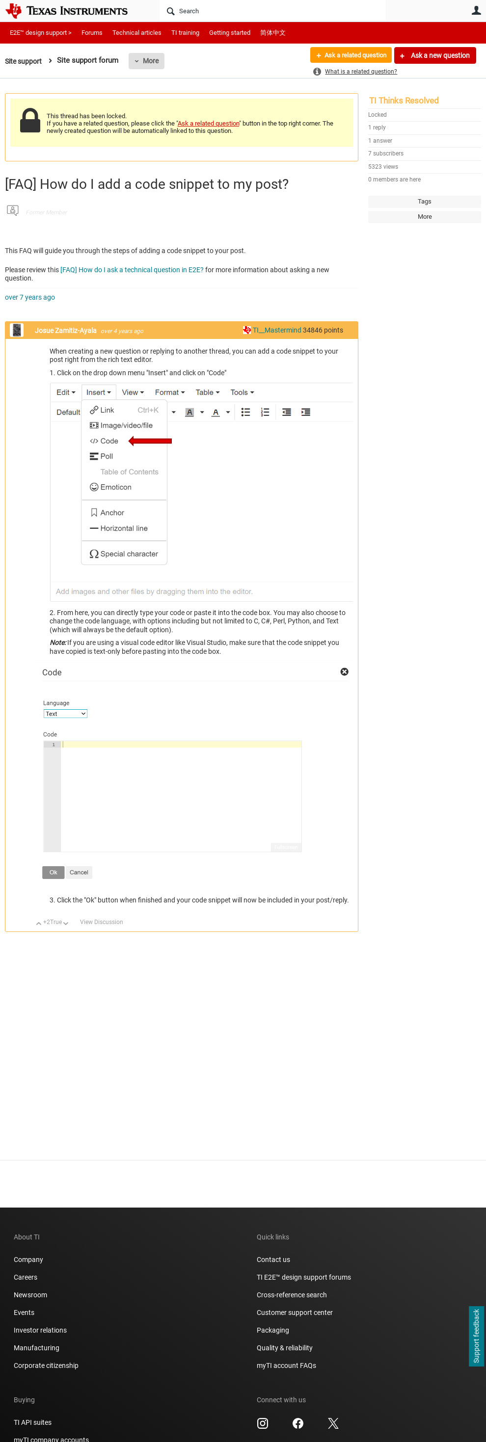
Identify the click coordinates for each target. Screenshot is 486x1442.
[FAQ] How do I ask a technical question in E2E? (132, 270)
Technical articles (137, 32)
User (476, 10)
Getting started (229, 32)
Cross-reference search (292, 1295)
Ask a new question (439, 55)
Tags (425, 201)
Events (24, 1312)
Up (39, 924)
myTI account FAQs (286, 1365)
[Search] (273, 11)
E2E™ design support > (41, 32)
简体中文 (273, 32)
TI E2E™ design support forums (304, 1277)
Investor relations (40, 1330)
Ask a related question (351, 55)
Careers (25, 1277)
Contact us (273, 1259)
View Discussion (101, 922)
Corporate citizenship (46, 1365)
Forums (92, 32)
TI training (185, 32)
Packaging (273, 1330)
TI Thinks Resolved (404, 100)
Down (66, 924)
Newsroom (30, 1295)
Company (28, 1259)
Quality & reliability (285, 1348)
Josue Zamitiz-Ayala (66, 331)
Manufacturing (36, 1348)
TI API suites (33, 1422)
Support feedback (476, 1337)
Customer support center (295, 1312)
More (154, 61)
